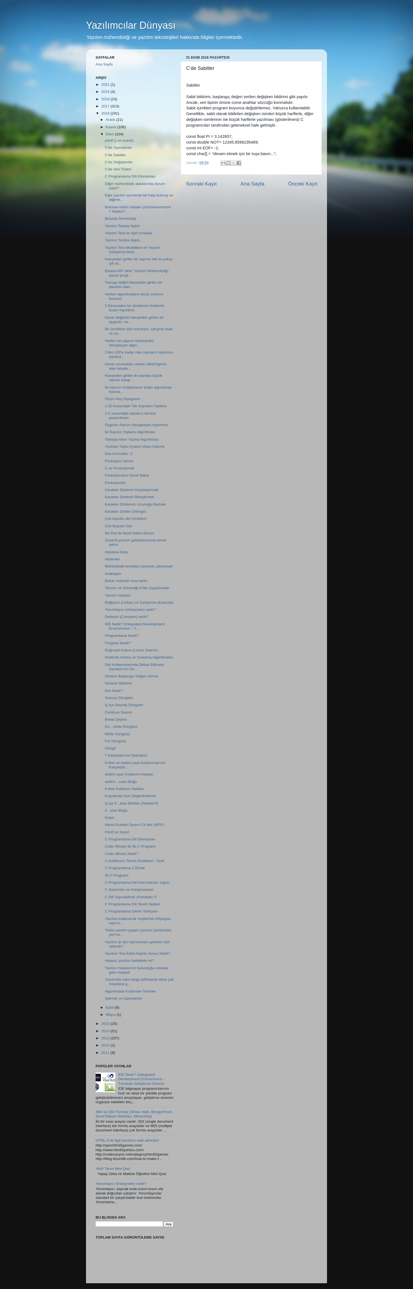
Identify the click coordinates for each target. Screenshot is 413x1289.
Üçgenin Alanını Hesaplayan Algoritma (136, 425)
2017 (106, 106)
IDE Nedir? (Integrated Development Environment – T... (135, 626)
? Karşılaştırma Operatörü (126, 755)
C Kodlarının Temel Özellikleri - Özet (134, 861)
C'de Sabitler (115, 155)
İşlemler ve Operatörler (123, 998)
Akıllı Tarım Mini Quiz (113, 1169)
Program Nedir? (118, 643)
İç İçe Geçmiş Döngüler (124, 705)
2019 (106, 92)
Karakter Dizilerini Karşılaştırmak (132, 490)
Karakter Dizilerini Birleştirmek (129, 497)
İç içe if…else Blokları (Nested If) (132, 803)
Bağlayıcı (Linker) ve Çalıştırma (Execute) (139, 602)
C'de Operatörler (118, 148)
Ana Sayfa (252, 184)
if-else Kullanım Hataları (124, 789)
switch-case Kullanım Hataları (129, 774)
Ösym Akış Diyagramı (122, 399)
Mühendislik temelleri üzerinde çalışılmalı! (139, 566)
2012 (106, 1045)
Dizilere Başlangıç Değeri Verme (131, 676)
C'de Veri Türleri (118, 169)
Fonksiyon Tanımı (119, 461)
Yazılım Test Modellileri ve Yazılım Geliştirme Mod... (132, 250)
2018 (106, 99)
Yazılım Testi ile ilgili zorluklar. (129, 233)
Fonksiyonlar (115, 483)
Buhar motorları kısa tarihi (126, 581)
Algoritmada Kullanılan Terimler (130, 991)
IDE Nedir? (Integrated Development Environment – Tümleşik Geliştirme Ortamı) (141, 1079)
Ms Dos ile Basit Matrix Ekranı (129, 533)
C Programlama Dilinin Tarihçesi (131, 911)
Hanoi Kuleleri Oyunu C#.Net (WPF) (134, 825)
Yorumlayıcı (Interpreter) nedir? (130, 610)
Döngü (110, 748)
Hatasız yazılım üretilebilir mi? (129, 961)
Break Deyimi (116, 719)
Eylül (110, 1007)
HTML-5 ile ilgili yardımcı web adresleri (127, 1140)
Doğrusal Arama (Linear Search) (131, 650)
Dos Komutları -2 (119, 454)
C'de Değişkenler (119, 162)
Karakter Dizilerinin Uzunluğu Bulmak (135, 504)
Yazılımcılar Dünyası (131, 25)
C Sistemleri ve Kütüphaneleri (129, 890)
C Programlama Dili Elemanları (130, 176)
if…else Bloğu (116, 810)
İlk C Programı (116, 875)
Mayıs (111, 1015)
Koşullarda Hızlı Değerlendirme (130, 796)
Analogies (113, 574)
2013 (106, 1038)
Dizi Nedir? (114, 691)
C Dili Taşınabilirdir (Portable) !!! (131, 897)
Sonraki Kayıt (201, 184)
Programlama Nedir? (122, 636)
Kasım (111, 127)
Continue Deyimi (118, 712)
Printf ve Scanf (117, 832)
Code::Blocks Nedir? (122, 854)
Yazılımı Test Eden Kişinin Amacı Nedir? (138, 953)
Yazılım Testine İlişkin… (124, 240)
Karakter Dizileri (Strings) (125, 511)
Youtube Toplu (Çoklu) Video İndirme (135, 446)
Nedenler (112, 559)
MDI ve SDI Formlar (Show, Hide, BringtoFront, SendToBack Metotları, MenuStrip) (134, 1114)
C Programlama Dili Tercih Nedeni (132, 904)
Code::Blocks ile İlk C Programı (130, 846)
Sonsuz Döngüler (119, 698)
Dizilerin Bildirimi (118, 683)
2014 (106, 1031)
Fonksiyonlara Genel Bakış (127, 475)
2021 (106, 84)
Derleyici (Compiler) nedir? (127, 617)
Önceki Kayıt (302, 184)
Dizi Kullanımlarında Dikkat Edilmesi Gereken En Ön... (134, 667)
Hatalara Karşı (116, 552)
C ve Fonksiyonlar (119, 468)
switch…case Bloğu (121, 782)
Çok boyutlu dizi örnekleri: (126, 519)
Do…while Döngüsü (121, 727)
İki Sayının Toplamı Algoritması (130, 432)
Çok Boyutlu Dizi (118, 526)
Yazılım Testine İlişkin (122, 226)
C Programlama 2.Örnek (125, 868)
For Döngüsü (115, 741)
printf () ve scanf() (119, 140)
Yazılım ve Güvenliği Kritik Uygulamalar (137, 588)
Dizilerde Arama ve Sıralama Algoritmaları (139, 657)
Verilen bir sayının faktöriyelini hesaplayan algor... (129, 343)
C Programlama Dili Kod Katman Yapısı (137, 882)
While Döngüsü (117, 734)
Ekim (110, 134)
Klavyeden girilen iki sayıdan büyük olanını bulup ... (133, 377)
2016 (106, 113)
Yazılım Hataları (118, 595)
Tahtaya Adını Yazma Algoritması (132, 439)
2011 (106, 1053)
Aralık (111, 120)
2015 (106, 1024)
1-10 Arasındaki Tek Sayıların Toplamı (136, 406)
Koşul (109, 817)
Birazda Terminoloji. (121, 218)
